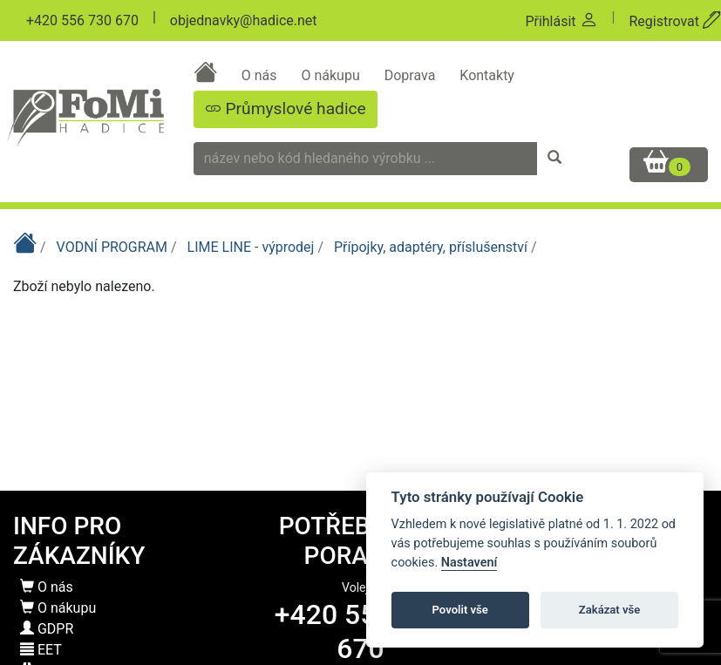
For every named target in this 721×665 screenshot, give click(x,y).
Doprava (411, 75)
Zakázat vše (610, 609)
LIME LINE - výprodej (252, 247)
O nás (261, 75)
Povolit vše (460, 609)
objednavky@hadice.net (243, 20)
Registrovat (675, 21)
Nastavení (469, 562)
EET (41, 649)
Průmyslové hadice (285, 108)
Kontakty (486, 75)
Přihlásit (561, 21)
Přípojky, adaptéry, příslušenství (432, 247)
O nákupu (332, 75)
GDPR (46, 629)
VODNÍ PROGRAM (114, 247)
